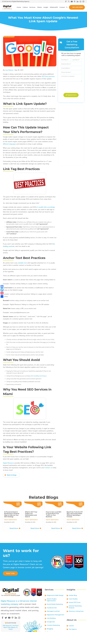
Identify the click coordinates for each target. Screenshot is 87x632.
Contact (62, 7)
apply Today (10, 573)
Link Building (51, 619)
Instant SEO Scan (74, 604)
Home (19, 7)
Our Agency (73, 630)
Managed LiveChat (53, 612)
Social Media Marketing (55, 605)
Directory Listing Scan (76, 612)
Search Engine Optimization (51, 601)
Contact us (48, 468)
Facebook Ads (52, 609)
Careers (71, 627)
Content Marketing (53, 626)
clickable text (22, 263)
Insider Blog (73, 597)
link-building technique (39, 376)
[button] (25, 7)
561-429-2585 (77, 7)
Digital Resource (8, 463)
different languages (9, 144)
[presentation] (71, 87)
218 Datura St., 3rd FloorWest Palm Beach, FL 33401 (10, 627)
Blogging (50, 630)
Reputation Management (55, 616)
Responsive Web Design (55, 597)
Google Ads (51, 623)
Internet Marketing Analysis (75, 608)
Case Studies (73, 600)
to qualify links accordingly (46, 207)
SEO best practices (48, 76)
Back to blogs (11, 475)
